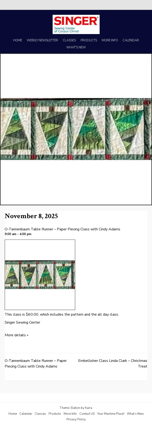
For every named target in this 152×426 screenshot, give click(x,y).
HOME (17, 40)
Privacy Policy (76, 419)
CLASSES (69, 40)
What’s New (135, 414)
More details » (16, 335)
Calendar (25, 414)
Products (55, 414)
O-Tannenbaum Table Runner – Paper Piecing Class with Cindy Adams (62, 229)
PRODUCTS (89, 40)
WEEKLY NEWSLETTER (42, 40)
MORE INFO (110, 40)
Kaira (88, 408)
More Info (70, 414)
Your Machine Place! (110, 414)
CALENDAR (131, 40)
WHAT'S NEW (76, 47)
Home (12, 414)
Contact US (87, 414)
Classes (40, 414)
